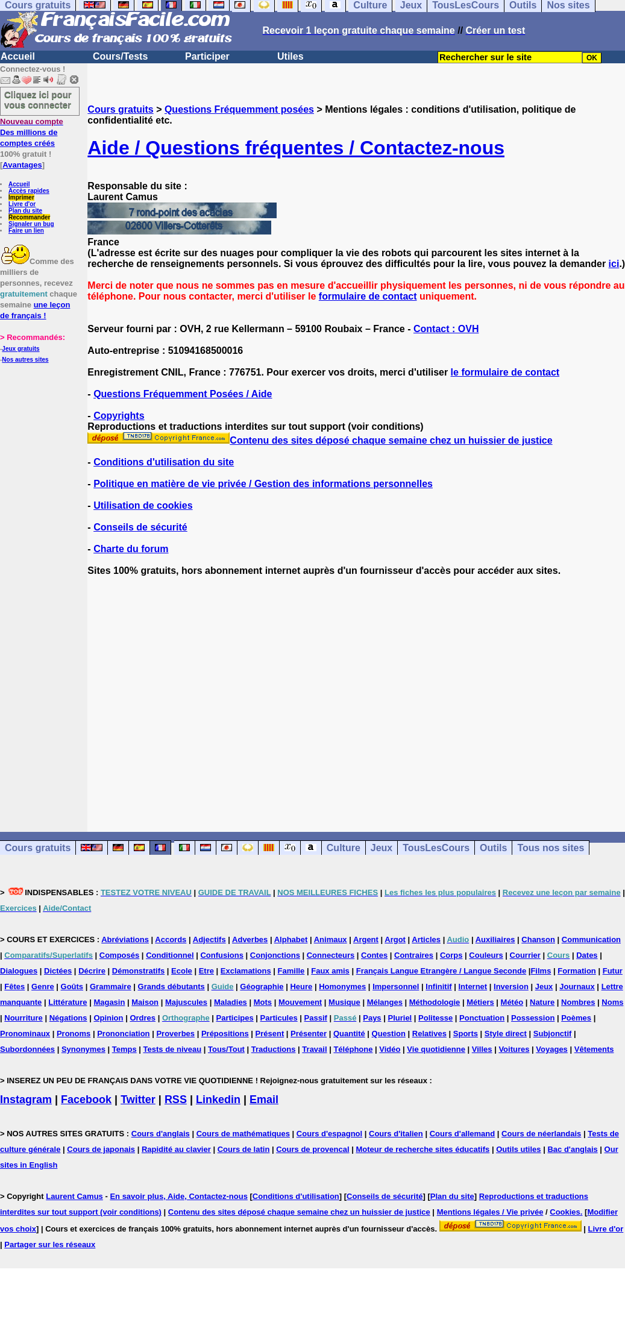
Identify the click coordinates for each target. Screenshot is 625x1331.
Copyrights (118, 416)
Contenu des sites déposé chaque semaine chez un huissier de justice (319, 440)
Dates (586, 955)
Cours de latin (244, 1149)
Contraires (413, 955)
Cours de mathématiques (243, 1133)
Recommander (29, 217)
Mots (263, 1002)
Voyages (552, 1049)
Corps (451, 955)
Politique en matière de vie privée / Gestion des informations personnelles (263, 484)
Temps (124, 1049)
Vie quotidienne (436, 1049)
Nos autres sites (25, 359)
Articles (426, 939)
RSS (176, 1099)
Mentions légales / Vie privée (490, 1211)
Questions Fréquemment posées (239, 109)
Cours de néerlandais (541, 1133)
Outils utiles (518, 1149)
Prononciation (123, 1033)
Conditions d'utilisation (296, 1196)
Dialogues (18, 970)
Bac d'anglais (572, 1149)
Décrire (91, 970)
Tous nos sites (550, 848)
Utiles (290, 56)
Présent (270, 1033)
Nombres (578, 1002)
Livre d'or (22, 204)
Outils (493, 848)
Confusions (221, 955)
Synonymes (83, 1049)
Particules (279, 1017)
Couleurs (486, 955)
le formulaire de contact (505, 372)
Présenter (309, 1033)
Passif (315, 1017)
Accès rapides (28, 190)
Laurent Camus (74, 1196)
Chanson (538, 939)
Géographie (261, 986)
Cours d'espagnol (329, 1133)
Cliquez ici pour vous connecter (38, 99)
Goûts (72, 986)
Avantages (22, 164)
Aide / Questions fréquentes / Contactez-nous (295, 148)
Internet (473, 986)
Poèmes (576, 1017)
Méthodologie (434, 1002)
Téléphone (352, 1049)
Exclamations (246, 970)
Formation (576, 970)
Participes (235, 1017)
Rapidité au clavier (176, 1149)
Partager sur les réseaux (49, 1244)
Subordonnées (27, 1049)
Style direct (506, 1033)
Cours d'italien (396, 1133)
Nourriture (23, 1017)
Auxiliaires (495, 939)
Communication (591, 939)
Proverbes (175, 1033)
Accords (170, 939)
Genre (42, 986)
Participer (207, 56)
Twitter (138, 1099)
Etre (206, 970)
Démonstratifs (138, 970)
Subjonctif (552, 1033)
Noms (612, 1002)
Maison (145, 1002)
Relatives (429, 1033)
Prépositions (225, 1033)
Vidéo (389, 1049)
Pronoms (73, 1033)
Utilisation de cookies (142, 505)
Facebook (86, 1099)
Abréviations (125, 939)
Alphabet (291, 939)
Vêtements (594, 1049)
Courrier (525, 955)
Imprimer (21, 197)
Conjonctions (275, 955)
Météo (512, 1002)
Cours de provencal (312, 1149)
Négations (68, 1017)
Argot (395, 939)
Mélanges (385, 1002)
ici (614, 264)
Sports (465, 1033)
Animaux (330, 939)
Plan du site (25, 210)
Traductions (273, 1049)
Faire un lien (26, 230)
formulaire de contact (368, 296)
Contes (374, 955)
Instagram (26, 1099)
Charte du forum (130, 549)
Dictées (58, 970)
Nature (542, 1002)
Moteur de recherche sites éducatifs (422, 1149)
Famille (291, 970)
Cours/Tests (120, 56)
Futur (613, 970)
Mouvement (300, 1002)
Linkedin (218, 1099)
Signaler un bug (31, 224)
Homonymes (342, 986)
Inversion (511, 986)
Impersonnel (395, 986)
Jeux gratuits (20, 348)
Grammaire (110, 986)
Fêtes (14, 986)
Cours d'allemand (462, 1133)
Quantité (349, 1033)
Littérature (67, 1002)
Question (389, 1033)
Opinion (108, 1017)
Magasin (109, 1002)
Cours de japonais (101, 1149)
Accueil (18, 56)
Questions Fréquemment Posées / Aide (182, 394)
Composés (119, 955)
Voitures (513, 1049)
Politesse (435, 1017)
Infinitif (438, 986)
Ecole (181, 970)
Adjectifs (209, 939)
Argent (365, 939)
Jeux (381, 848)
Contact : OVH (446, 329)
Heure (301, 986)
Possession (532, 1017)
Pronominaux (25, 1033)
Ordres (142, 1017)
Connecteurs (330, 955)
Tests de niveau (172, 1049)
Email (264, 1099)
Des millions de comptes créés (31, 132)
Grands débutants (171, 986)
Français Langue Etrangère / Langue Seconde (441, 970)
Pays (372, 1017)
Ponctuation (481, 1017)
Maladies (230, 1002)
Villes (482, 1049)
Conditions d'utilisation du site (163, 462)
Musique (344, 1002)
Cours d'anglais (160, 1133)
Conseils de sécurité (140, 527)
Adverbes (250, 939)
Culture (343, 848)
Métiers (480, 1002)
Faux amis (330, 970)
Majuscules (186, 1002)
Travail (314, 1049)
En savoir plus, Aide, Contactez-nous (179, 1196)
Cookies (565, 1211)
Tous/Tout (226, 1049)
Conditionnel (169, 955)
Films (540, 970)
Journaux (577, 986)
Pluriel (400, 1017)
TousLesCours (436, 848)
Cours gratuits (120, 109)
